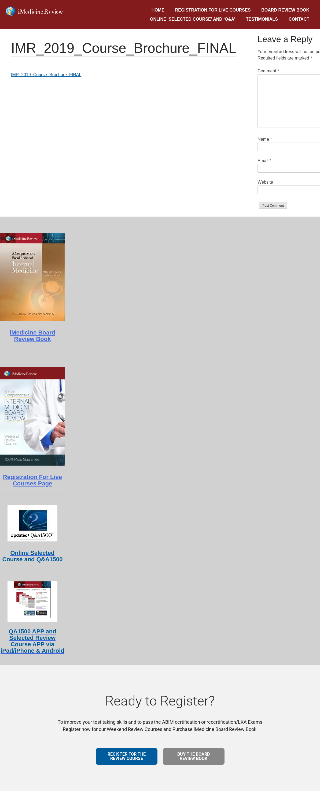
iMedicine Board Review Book (32, 335)
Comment (268, 71)
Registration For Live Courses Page (32, 480)
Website (265, 182)
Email (264, 160)
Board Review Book (285, 10)
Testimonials (262, 19)
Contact (299, 19)
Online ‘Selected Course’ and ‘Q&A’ (192, 19)
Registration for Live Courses (213, 10)
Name (265, 139)
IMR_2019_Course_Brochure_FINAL (46, 74)
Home (158, 10)
